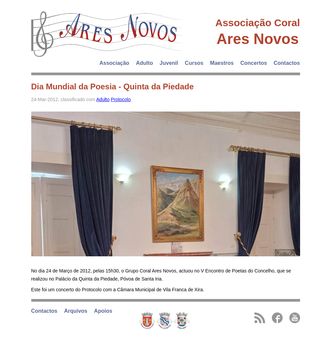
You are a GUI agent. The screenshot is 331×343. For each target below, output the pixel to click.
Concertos (253, 63)
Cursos (194, 63)
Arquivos (75, 311)
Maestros (222, 63)
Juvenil (169, 63)
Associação (114, 63)
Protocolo (121, 99)
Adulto (144, 63)
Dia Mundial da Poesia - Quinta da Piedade (112, 86)
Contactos (287, 63)
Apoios (103, 311)
